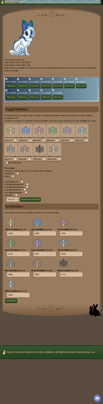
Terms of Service (14, 397)
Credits (40, 397)
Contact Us (30, 397)
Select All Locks (14, 208)
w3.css (91, 397)
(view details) (11, 82)
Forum (15, 2)
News (8, 2)
